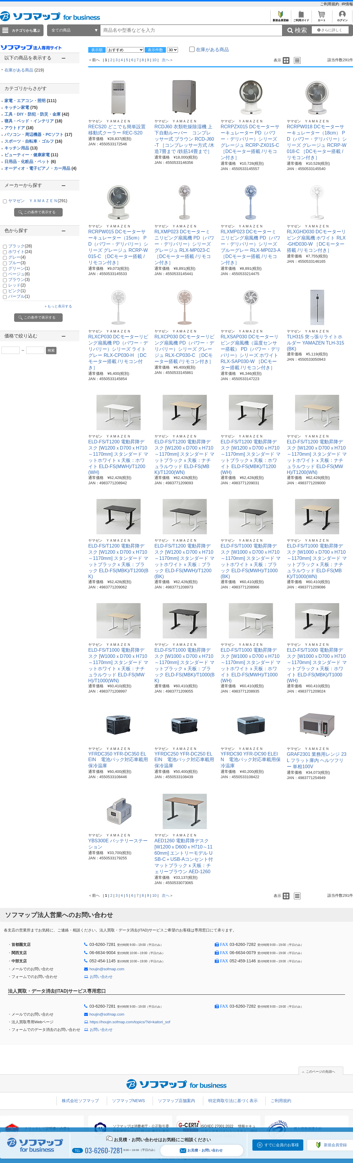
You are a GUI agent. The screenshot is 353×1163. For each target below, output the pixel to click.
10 (154, 60)
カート (321, 19)
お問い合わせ (101, 976)
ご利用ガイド (301, 19)
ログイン (342, 19)
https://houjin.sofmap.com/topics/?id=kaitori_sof (130, 1022)
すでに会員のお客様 (281, 1145)
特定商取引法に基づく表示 (233, 1100)
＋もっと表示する (58, 306)
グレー (17, 257)
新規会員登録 (280, 19)
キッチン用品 (21, 148)
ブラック (20, 246)
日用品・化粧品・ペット (30, 161)
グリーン (19, 268)
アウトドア (19, 127)
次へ (165, 60)
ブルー (17, 262)
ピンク (17, 290)
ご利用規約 (330, 4)
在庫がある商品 (24, 70)
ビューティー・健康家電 (31, 154)
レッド (17, 285)
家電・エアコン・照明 (30, 100)
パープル (19, 296)
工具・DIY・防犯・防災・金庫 (36, 114)
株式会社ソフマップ (80, 1100)
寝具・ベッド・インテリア (33, 121)
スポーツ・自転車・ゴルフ (33, 141)
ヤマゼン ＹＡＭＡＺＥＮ (37, 200)
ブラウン (19, 279)
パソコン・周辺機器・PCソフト (38, 134)
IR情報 (347, 4)
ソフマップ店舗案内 (176, 1100)
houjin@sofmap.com (106, 969)
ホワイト (20, 251)
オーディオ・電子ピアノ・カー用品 (40, 168)
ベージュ (19, 274)
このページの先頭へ (320, 1071)
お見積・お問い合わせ (201, 1150)
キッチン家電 (21, 107)
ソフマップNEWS (128, 1100)
